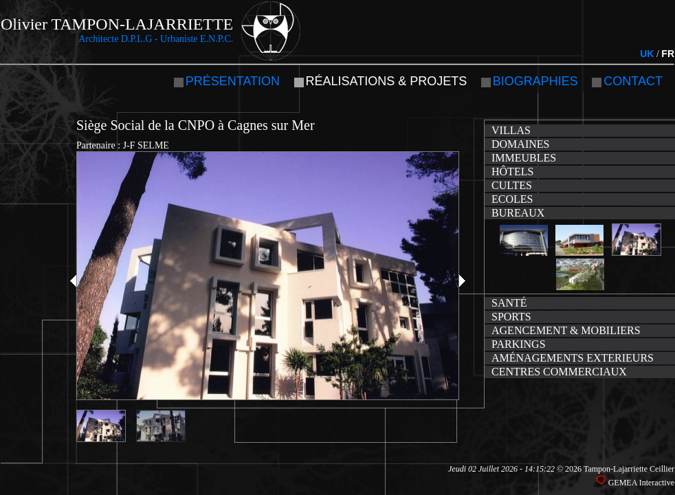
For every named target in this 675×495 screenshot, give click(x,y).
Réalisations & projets (386, 81)
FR (667, 53)
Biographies (535, 81)
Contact (633, 81)
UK (647, 53)
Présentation (233, 81)
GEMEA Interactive (641, 482)
